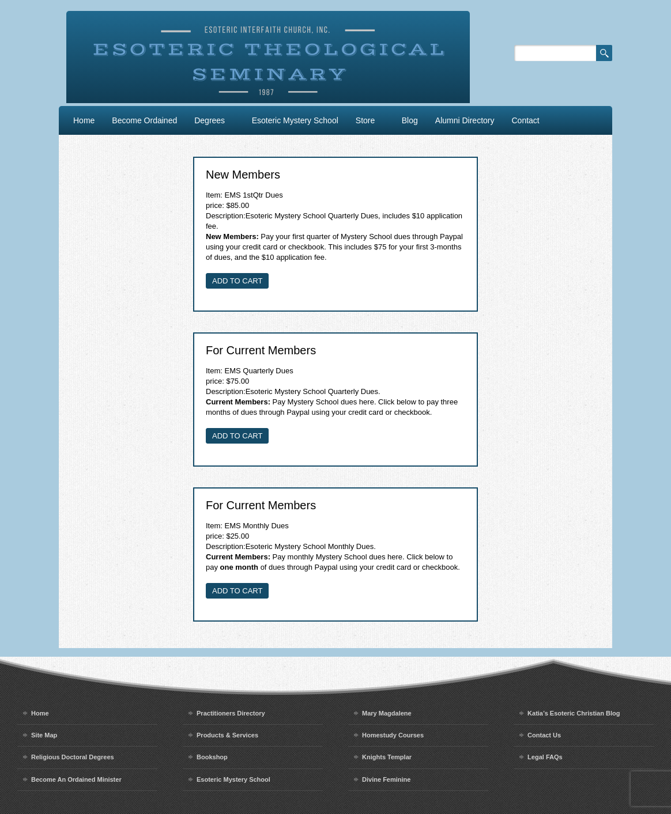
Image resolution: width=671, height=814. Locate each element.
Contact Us (544, 735)
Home (84, 120)
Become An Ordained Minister (76, 779)
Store (365, 120)
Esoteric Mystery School (295, 120)
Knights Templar (387, 757)
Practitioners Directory (231, 713)
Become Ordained (144, 120)
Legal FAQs (545, 757)
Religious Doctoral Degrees (72, 757)
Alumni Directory (465, 120)
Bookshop (212, 757)
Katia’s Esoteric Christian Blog (573, 713)
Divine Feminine (386, 779)
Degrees (209, 120)
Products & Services (227, 735)
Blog (410, 120)
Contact (526, 120)
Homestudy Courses (393, 735)
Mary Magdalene (387, 713)
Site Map (44, 735)
